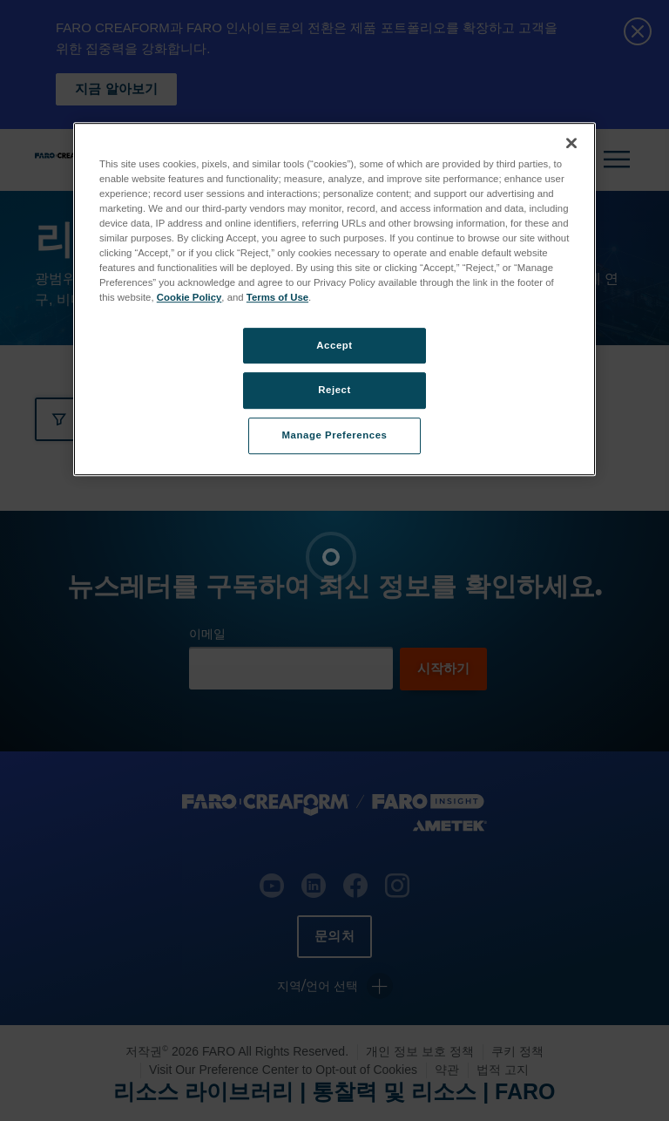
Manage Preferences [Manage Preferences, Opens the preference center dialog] (335, 436)
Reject (334, 390)
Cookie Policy (189, 298)
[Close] (571, 143)
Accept (334, 345)
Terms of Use (277, 298)
